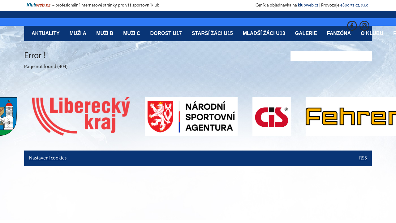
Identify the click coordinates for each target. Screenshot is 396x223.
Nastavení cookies (48, 158)
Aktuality (46, 33)
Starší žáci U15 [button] (212, 33)
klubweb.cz (308, 5)
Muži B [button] (104, 33)
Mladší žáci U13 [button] (264, 33)
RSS (363, 158)
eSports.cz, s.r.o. (354, 5)
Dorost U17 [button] (166, 33)
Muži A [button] (78, 33)
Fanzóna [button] (339, 33)
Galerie (306, 33)
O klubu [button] (372, 33)
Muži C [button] (131, 33)
